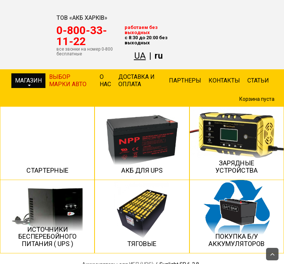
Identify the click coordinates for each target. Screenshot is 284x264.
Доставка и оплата (136, 80)
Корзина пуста (256, 99)
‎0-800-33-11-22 (81, 36)
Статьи (258, 80)
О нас (105, 80)
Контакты (224, 80)
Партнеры (185, 80)
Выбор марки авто (67, 80)
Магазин (28, 81)
